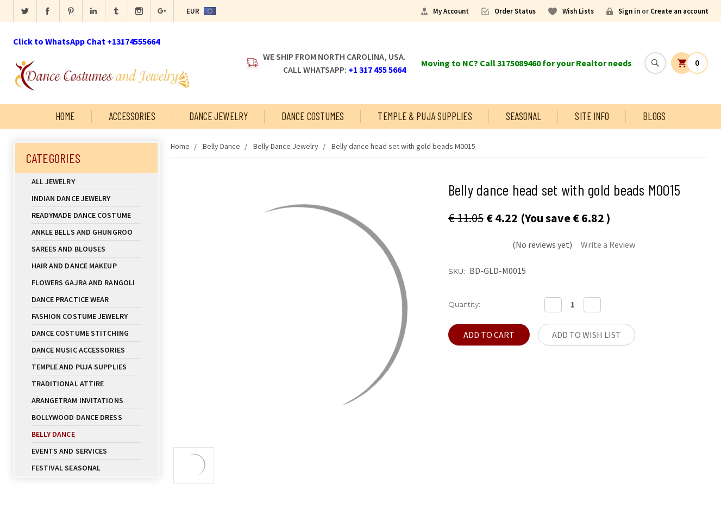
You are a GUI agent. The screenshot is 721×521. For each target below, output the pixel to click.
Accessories (132, 116)
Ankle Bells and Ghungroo (82, 232)
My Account (451, 11)
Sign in (629, 11)
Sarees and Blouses (86, 249)
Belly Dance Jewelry (285, 146)
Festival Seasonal (66, 468)
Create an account (679, 11)
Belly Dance (86, 434)
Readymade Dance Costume (86, 215)
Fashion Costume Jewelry (86, 316)
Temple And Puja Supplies (86, 367)
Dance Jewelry (218, 116)
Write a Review (608, 244)
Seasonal (524, 116)
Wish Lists (578, 11)
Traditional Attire (68, 383)
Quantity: (464, 304)
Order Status (515, 11)
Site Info (592, 116)
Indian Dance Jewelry (86, 198)
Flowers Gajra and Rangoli (83, 282)
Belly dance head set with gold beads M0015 (403, 146)
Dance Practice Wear (86, 299)
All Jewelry (86, 181)
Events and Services (70, 451)
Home (64, 116)
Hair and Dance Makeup (86, 266)
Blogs (654, 116)
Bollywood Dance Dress (77, 417)
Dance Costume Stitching (80, 333)
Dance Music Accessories (78, 350)
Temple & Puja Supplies (425, 116)
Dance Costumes (312, 116)
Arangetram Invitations (77, 400)
